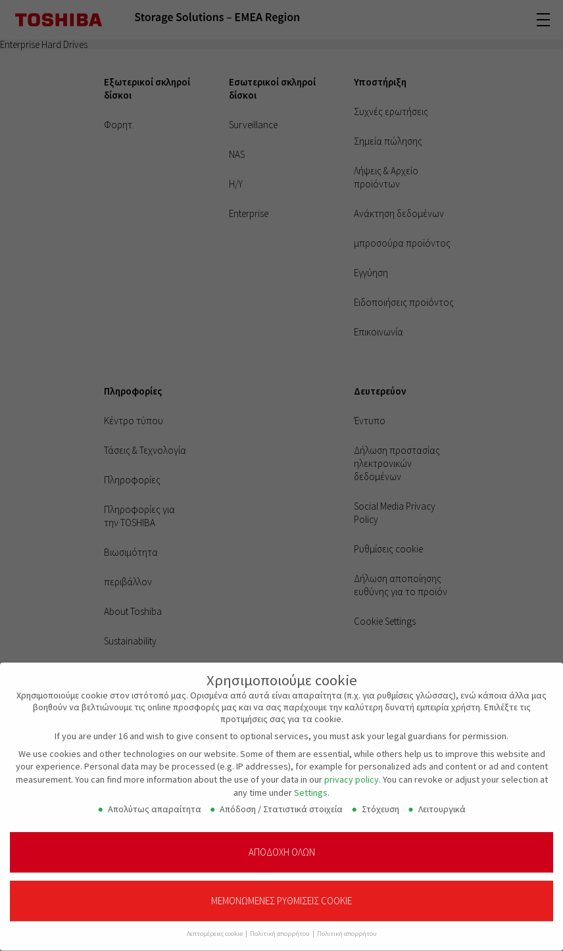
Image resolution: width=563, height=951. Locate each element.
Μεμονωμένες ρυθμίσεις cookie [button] (281, 895)
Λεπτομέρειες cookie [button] (215, 927)
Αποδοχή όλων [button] (282, 845)
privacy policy (351, 773)
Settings (311, 786)
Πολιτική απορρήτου (280, 927)
